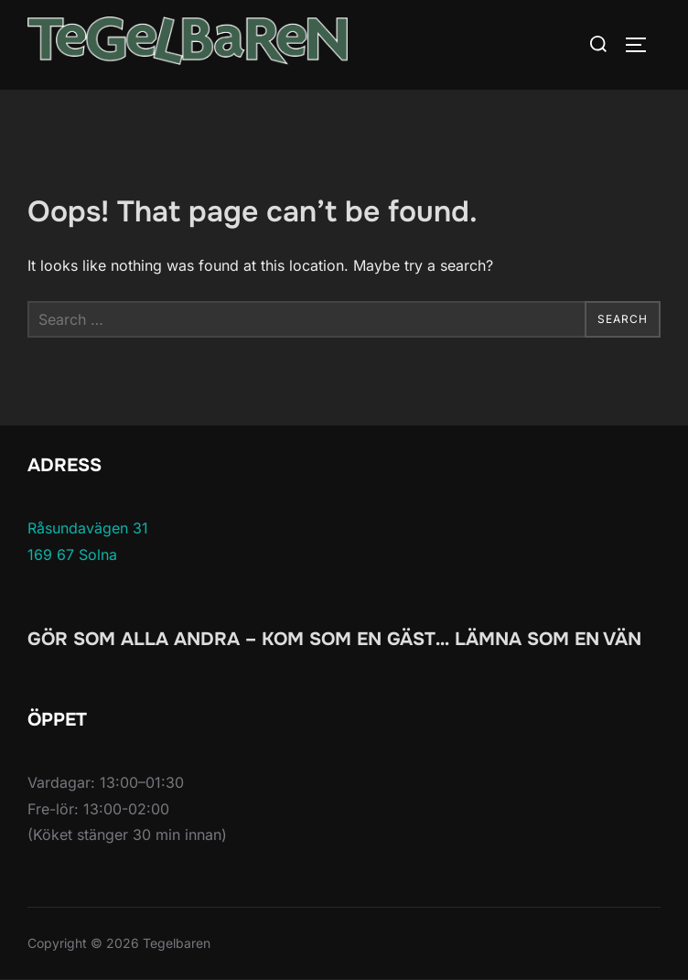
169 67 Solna (72, 554)
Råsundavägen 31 (87, 528)
